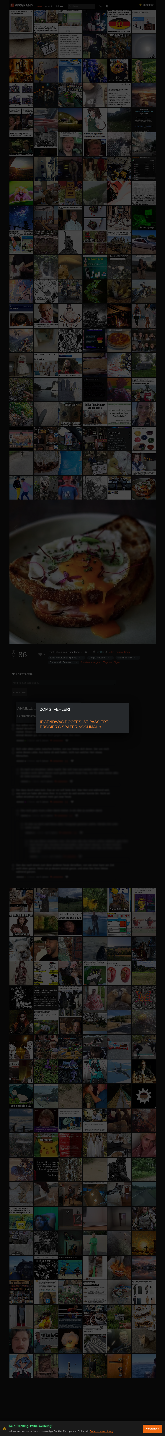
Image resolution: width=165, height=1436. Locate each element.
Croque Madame (97, 657)
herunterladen (123, 652)
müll (56, 6)
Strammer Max (124, 657)
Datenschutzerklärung (101, 1431)
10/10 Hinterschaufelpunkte (63, 657)
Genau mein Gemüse (60, 662)
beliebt (48, 6)
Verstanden (152, 1428)
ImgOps (100, 652)
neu (39, 6)
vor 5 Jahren (56, 652)
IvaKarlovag (73, 652)
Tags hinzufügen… (112, 662)
